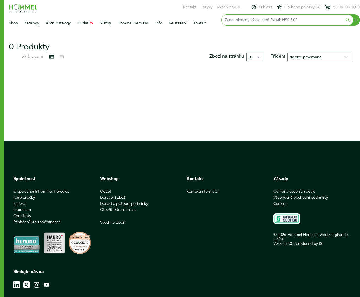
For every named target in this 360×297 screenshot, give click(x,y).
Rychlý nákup (228, 7)
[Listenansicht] (51, 57)
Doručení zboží (113, 198)
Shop (13, 23)
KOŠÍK (342, 7)
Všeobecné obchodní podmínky (300, 198)
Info (158, 23)
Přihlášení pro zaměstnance (37, 222)
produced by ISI (309, 244)
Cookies (280, 204)
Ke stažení (178, 23)
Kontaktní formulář (203, 191)
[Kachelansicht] (61, 57)
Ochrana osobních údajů (294, 191)
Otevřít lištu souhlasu (118, 210)
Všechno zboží (112, 223)
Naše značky (24, 198)
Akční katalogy (58, 23)
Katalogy (31, 23)
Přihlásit (261, 7)
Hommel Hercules (133, 23)
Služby (105, 23)
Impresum (22, 210)
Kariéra (19, 204)
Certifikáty (22, 216)
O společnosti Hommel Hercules (41, 191)
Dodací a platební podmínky (124, 204)
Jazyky (206, 7)
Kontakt (189, 7)
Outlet (85, 23)
